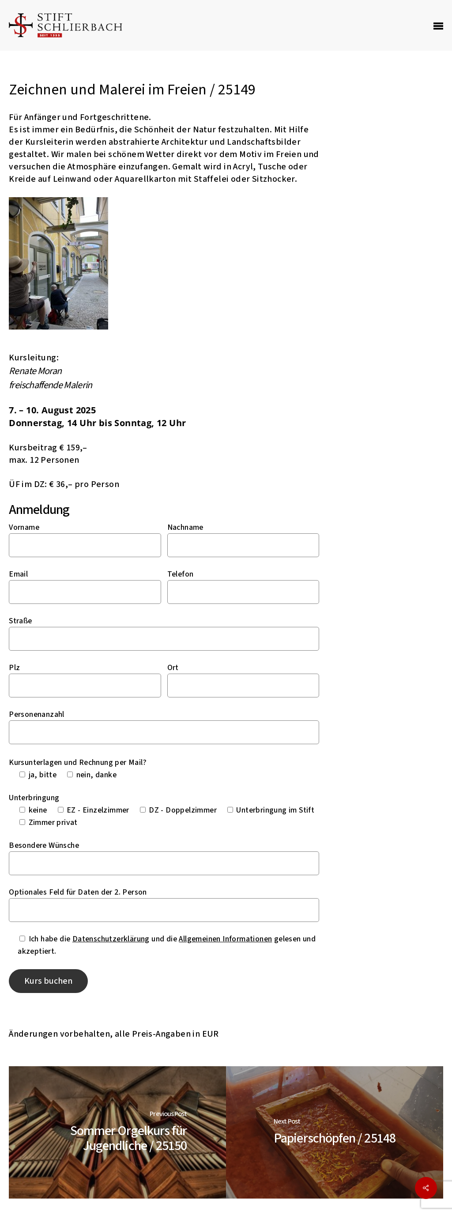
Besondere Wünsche (44, 845)
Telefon (180, 574)
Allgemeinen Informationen (225, 938)
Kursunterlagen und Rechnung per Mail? (78, 762)
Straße (20, 620)
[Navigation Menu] (438, 25)
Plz (14, 667)
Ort (173, 667)
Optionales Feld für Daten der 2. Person (78, 892)
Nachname (185, 527)
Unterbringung (34, 797)
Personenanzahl (36, 714)
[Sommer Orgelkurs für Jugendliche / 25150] (117, 1132)
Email (18, 574)
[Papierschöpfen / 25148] (334, 1132)
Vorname (24, 527)
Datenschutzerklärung (111, 938)
